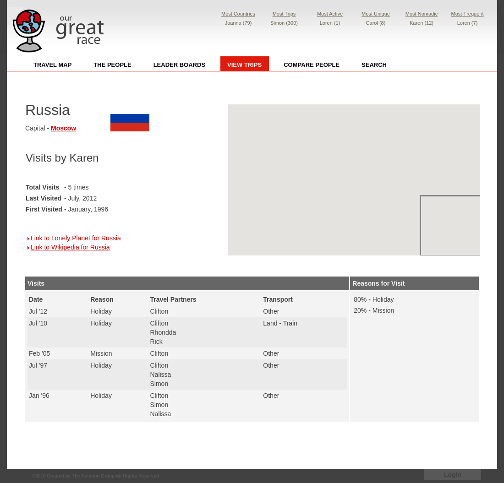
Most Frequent (467, 13)
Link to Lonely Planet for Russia (76, 238)
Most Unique (376, 13)
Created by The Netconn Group (81, 475)
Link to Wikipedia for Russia (70, 247)
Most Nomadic (421, 13)
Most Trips (284, 13)
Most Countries (238, 13)
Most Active (330, 13)
